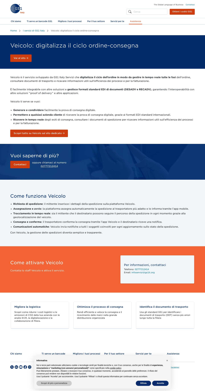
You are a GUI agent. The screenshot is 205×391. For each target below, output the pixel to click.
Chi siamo (16, 353)
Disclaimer (174, 367)
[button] (16, 21)
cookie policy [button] (115, 368)
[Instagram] (29, 367)
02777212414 (49, 166)
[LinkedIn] (16, 367)
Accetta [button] (160, 383)
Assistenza (173, 353)
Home (13, 30)
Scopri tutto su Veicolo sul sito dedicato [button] (39, 133)
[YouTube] (20, 367)
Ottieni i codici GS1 (182, 11)
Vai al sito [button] (21, 58)
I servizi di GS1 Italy (34, 30)
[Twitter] (12, 367)
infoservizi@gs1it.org (143, 272)
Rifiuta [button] (143, 383)
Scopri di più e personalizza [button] (54, 383)
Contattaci (190, 5)
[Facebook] (25, 367)
